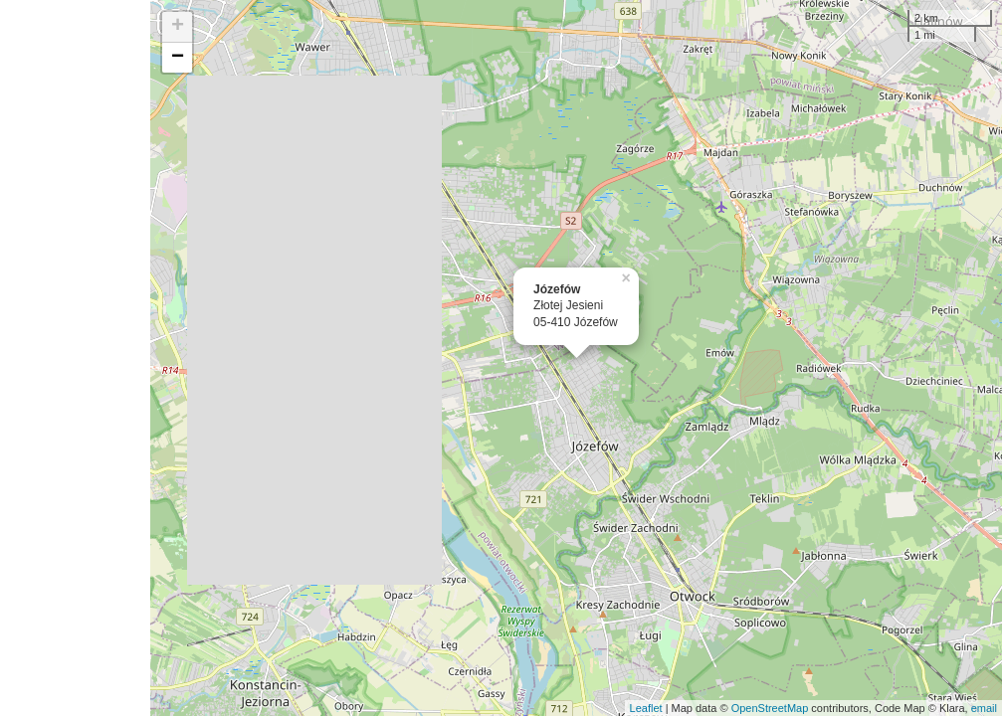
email (984, 708)
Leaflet (646, 708)
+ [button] (177, 27)
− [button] (177, 58)
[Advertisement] (75, 358)
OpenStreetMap (770, 708)
